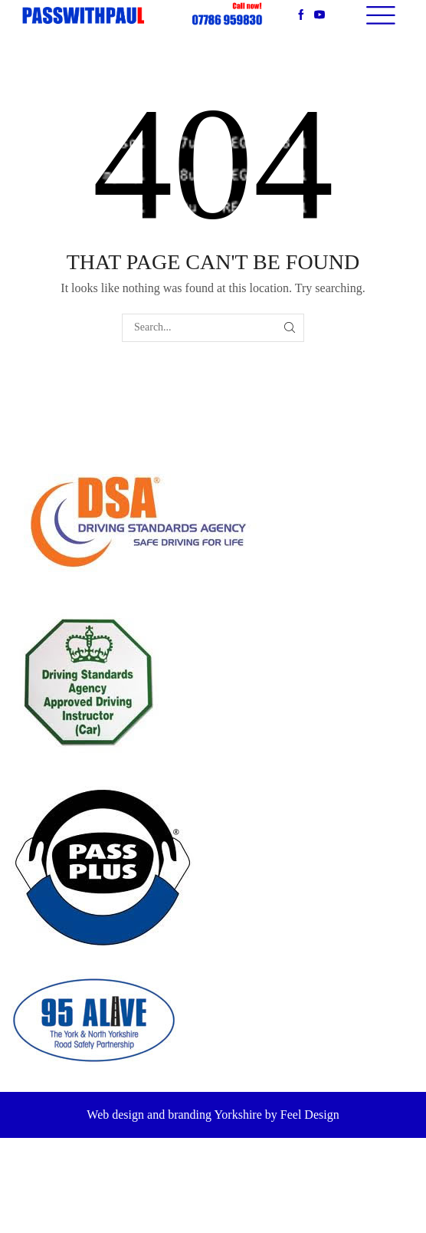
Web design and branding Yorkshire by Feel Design (213, 1114)
